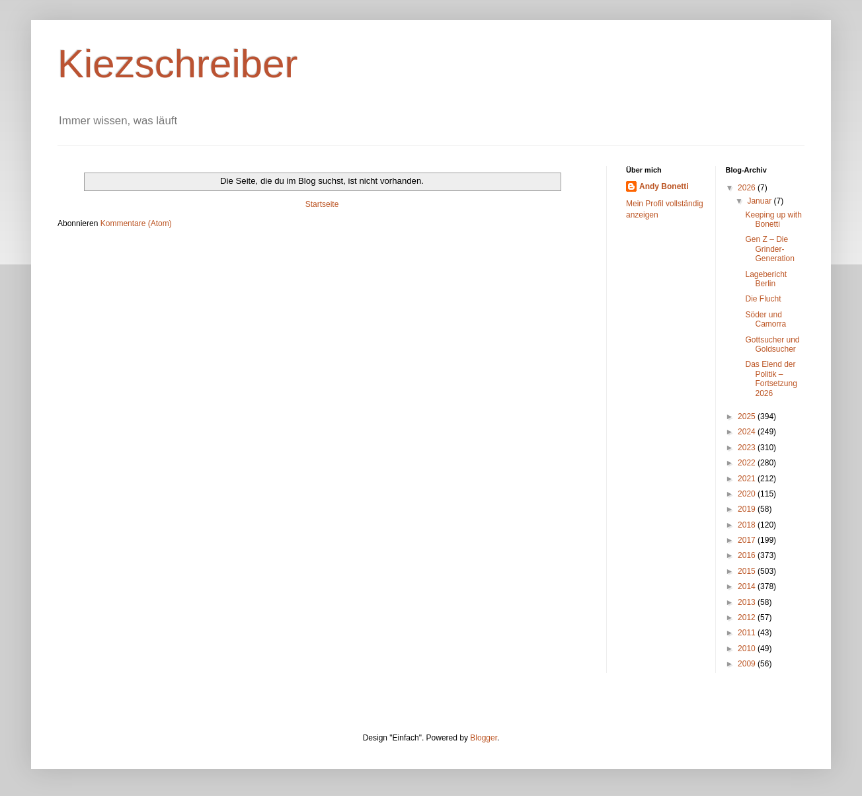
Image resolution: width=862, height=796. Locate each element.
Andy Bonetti (664, 186)
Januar (760, 201)
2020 (748, 493)
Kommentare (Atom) (136, 223)
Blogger (483, 737)
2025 (748, 416)
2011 (748, 632)
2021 (748, 478)
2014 (748, 586)
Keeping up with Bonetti (773, 219)
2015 (748, 571)
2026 (748, 187)
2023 (748, 447)
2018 (748, 525)
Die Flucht (763, 298)
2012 (748, 617)
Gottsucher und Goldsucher (772, 344)
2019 (748, 509)
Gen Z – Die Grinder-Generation (769, 249)
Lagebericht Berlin (766, 279)
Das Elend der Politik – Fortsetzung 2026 (771, 378)
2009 (748, 663)
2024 (748, 431)
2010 (748, 648)
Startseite (322, 204)
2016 (748, 555)
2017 (748, 540)
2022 (748, 462)
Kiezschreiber (178, 64)
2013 (748, 602)
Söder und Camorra (765, 319)
